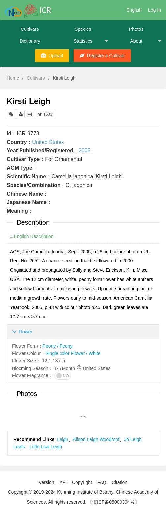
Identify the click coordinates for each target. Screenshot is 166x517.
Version (46, 482)
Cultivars (30, 29)
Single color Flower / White (73, 353)
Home (13, 78)
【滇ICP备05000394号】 (113, 502)
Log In (154, 10)
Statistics (91, 41)
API (63, 482)
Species (83, 29)
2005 (85, 150)
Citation (119, 482)
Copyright (82, 482)
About (146, 41)
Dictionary (30, 41)
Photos (136, 29)
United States (48, 142)
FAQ (101, 482)
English (134, 10)
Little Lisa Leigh (46, 446)
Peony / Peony (58, 346)
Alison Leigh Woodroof (96, 439)
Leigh (62, 439)
